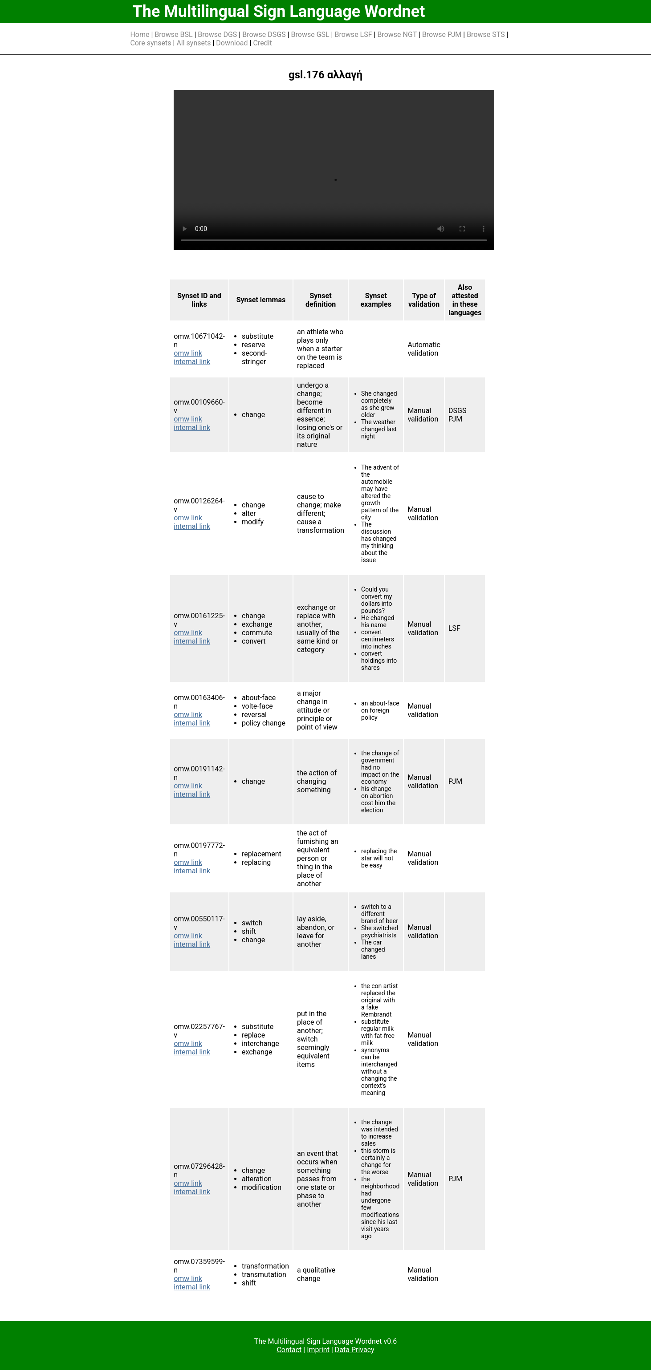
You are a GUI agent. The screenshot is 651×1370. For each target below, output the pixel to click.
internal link (192, 361)
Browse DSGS (264, 34)
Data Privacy (354, 1350)
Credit (262, 43)
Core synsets (150, 43)
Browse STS (486, 34)
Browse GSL (310, 34)
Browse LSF (353, 34)
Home (139, 34)
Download (232, 43)
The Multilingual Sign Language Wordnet (278, 11)
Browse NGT (397, 34)
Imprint (318, 1350)
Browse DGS (217, 34)
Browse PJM (441, 34)
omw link (188, 353)
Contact (289, 1350)
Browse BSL (173, 34)
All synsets (193, 43)
